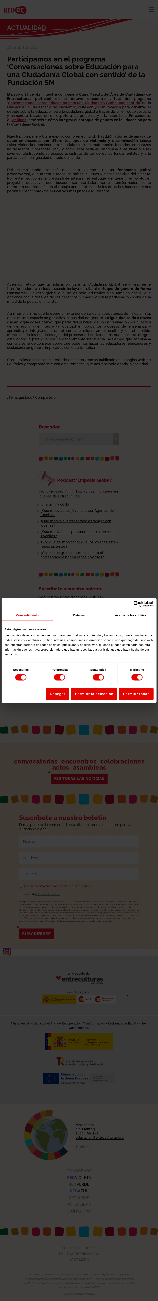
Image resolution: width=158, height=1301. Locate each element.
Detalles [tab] (79, 615)
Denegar (57, 694)
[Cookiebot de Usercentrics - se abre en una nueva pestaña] (136, 604)
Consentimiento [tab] (27, 615)
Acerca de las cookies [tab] (130, 615)
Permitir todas (136, 694)
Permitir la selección (94, 694)
